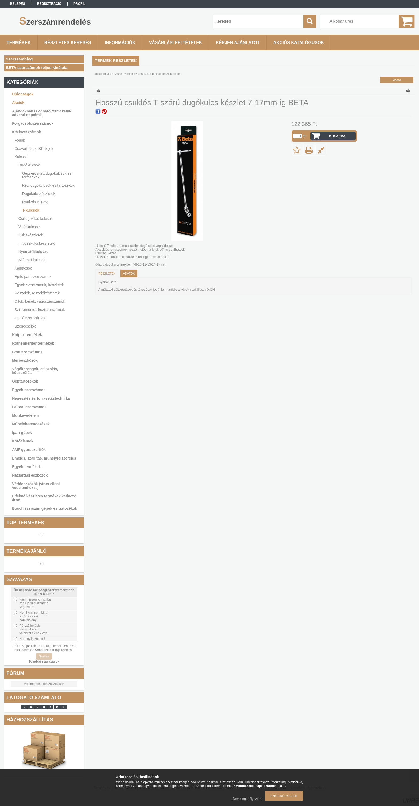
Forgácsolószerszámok (32, 123)
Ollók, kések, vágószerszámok (39, 301)
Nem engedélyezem (247, 799)
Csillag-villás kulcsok (35, 218)
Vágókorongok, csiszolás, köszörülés (35, 371)
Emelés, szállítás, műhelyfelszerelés (44, 458)
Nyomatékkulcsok (33, 252)
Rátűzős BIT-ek (35, 202)
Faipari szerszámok (29, 407)
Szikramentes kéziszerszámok (39, 309)
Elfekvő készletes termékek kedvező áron (44, 498)
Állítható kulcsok (31, 260)
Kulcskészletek (30, 235)
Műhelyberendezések (31, 424)
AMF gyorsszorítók (29, 449)
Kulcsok (21, 157)
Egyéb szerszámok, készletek (39, 285)
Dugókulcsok (29, 165)
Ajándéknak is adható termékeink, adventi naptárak (42, 113)
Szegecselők (25, 326)
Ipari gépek (22, 432)
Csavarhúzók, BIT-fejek (33, 148)
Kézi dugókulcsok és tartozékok (48, 185)
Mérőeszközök (25, 360)
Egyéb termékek (26, 467)
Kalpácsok (23, 268)
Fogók (19, 140)
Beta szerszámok (27, 352)
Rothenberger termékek (33, 343)
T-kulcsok (31, 210)
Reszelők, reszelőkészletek (37, 293)
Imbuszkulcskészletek (36, 243)
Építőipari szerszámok (32, 276)
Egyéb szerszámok (28, 390)
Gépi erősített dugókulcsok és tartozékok (46, 175)
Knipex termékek (27, 335)
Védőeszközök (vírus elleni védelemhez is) (36, 486)
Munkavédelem (25, 415)
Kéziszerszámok (26, 132)
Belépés (17, 4)
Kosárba (337, 136)
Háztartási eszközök (30, 475)
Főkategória (101, 73)
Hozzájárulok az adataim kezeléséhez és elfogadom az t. (44, 648)
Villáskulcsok (29, 227)
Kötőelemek (22, 441)
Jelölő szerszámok (29, 318)
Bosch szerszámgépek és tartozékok (44, 508)
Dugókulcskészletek (38, 194)
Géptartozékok (25, 381)
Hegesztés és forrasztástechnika (41, 398)
